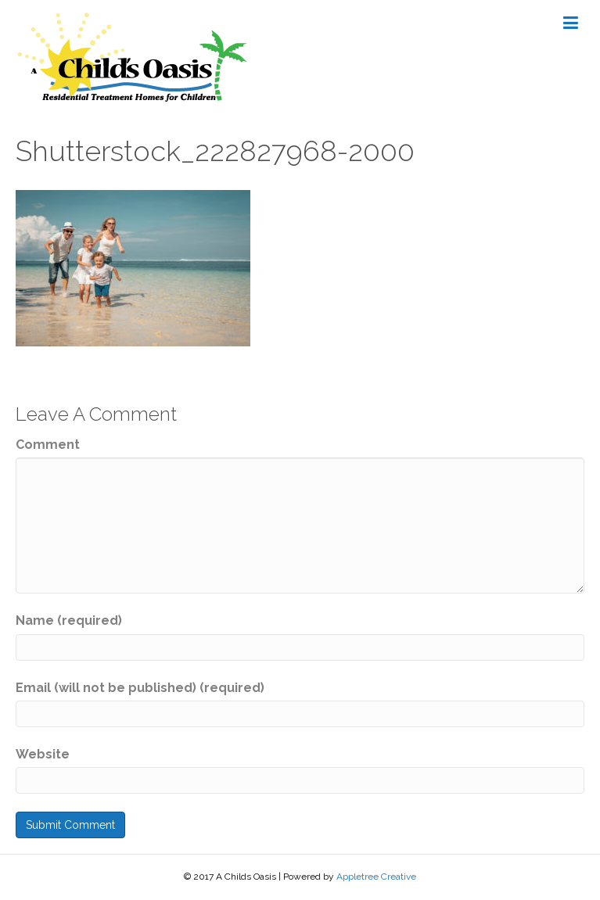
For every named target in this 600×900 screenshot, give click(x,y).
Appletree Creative (376, 876)
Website (43, 754)
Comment (48, 444)
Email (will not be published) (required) (140, 687)
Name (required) (69, 620)
